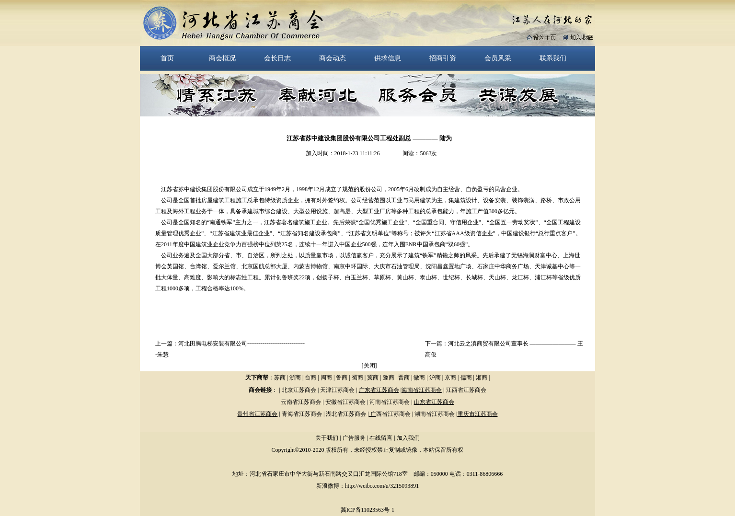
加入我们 (408, 438)
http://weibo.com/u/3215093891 (382, 485)
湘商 (481, 377)
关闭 (369, 365)
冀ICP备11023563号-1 (367, 509)
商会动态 (332, 58)
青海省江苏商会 (302, 414)
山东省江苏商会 (434, 402)
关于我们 (326, 438)
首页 (167, 58)
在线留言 (380, 438)
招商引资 (442, 58)
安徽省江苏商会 (345, 402)
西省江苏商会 (393, 414)
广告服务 (354, 438)
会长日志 (277, 58)
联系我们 (553, 58)
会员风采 (497, 58)
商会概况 (222, 58)
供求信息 (387, 58)
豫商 (388, 377)
